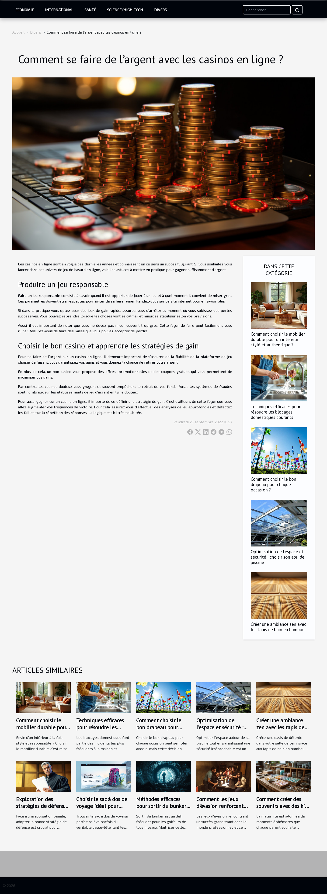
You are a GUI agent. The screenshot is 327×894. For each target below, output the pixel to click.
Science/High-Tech (125, 9)
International (59, 9)
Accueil (18, 32)
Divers (160, 9)
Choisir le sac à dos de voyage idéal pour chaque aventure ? (101, 806)
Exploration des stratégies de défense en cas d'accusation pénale (41, 810)
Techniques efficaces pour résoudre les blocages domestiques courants (275, 412)
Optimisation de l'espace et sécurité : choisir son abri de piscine (277, 557)
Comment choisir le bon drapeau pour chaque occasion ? (273, 484)
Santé (90, 9)
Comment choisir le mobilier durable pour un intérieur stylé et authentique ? (278, 339)
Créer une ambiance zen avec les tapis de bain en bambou (278, 626)
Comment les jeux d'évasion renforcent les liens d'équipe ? (220, 806)
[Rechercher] (267, 9)
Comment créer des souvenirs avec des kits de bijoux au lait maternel (282, 810)
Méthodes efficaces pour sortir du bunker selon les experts (161, 806)
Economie (24, 9)
